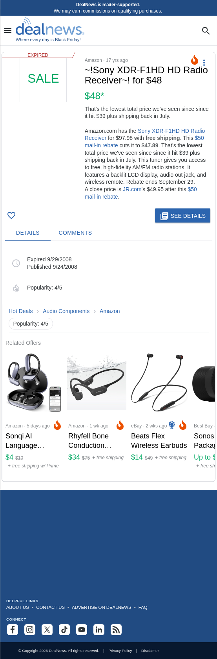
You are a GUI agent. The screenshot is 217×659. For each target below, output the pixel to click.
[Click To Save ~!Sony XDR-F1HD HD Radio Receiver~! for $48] (11, 215)
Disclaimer (150, 650)
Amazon (110, 311)
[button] (108, 128)
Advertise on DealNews (101, 607)
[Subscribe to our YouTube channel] (81, 629)
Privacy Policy (120, 650)
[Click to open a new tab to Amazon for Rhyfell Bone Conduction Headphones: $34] (96, 414)
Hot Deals (21, 311)
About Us (17, 607)
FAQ (143, 607)
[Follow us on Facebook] (12, 629)
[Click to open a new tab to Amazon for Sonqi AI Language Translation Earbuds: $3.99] (33, 414)
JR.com (132, 189)
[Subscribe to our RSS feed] (116, 629)
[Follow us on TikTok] (64, 629)
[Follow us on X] (47, 629)
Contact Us (50, 607)
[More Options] (204, 62)
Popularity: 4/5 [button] (31, 323)
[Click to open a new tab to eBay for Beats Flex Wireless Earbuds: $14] (159, 414)
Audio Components (66, 311)
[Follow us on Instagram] (30, 629)
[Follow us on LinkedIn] (99, 629)
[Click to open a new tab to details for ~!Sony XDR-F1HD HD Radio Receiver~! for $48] (43, 114)
